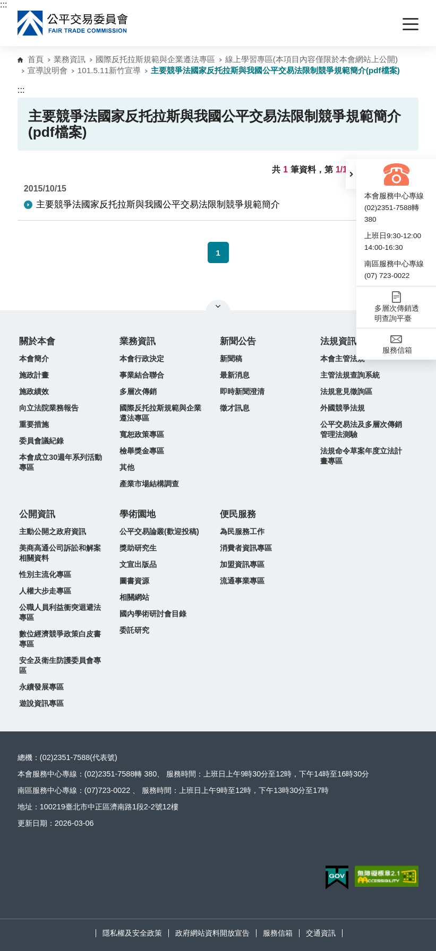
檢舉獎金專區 (141, 451)
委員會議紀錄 (41, 441)
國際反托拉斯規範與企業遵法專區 (155, 59)
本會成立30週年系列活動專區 (60, 462)
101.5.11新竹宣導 (109, 70)
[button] (351, 174)
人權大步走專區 (45, 591)
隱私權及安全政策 (132, 933)
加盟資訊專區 (242, 564)
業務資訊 (70, 59)
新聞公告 (238, 341)
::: (3, 4)
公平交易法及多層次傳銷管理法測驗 (361, 429)
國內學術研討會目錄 (152, 613)
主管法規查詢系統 (350, 375)
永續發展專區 (41, 687)
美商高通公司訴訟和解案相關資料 (60, 553)
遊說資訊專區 (41, 703)
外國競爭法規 (342, 408)
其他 (126, 467)
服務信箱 (278, 933)
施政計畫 (34, 375)
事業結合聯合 (141, 375)
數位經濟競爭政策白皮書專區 (60, 639)
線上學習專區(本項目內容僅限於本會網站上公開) (311, 59)
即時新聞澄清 (242, 391)
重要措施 (34, 424)
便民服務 (238, 514)
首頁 (36, 59)
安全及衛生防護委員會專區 (60, 665)
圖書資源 (134, 581)
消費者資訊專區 (246, 548)
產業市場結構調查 (149, 483)
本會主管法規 (342, 358)
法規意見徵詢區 (346, 391)
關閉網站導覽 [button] (218, 306)
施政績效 (34, 391)
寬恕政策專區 (141, 434)
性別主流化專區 (45, 574)
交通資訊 (321, 933)
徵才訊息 (235, 408)
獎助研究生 (138, 548)
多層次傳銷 (138, 391)
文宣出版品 (138, 564)
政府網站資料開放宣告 (212, 933)
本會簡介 (34, 358)
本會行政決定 (141, 358)
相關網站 (134, 597)
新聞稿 (231, 358)
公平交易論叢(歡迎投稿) (159, 531)
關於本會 (37, 341)
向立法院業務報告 (49, 408)
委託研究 (134, 630)
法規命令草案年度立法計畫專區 (361, 456)
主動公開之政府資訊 (52, 531)
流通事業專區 (242, 581)
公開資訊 (37, 514)
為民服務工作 (242, 531)
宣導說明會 (47, 70)
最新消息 (235, 375)
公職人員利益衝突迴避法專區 (60, 612)
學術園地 (137, 514)
